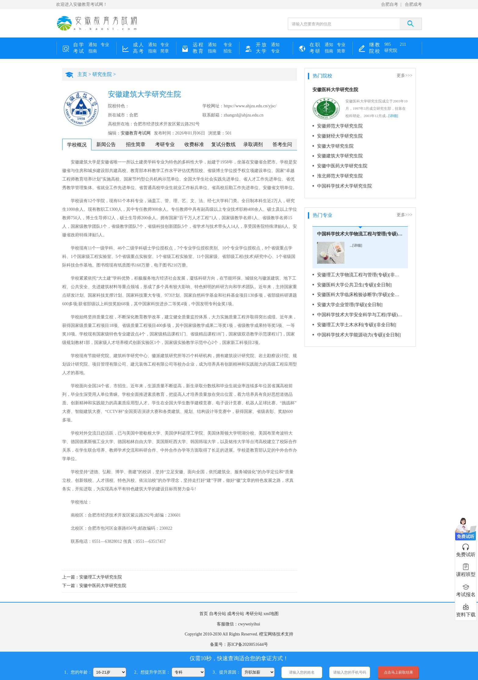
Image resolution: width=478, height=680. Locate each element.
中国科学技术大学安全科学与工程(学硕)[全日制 (360, 312)
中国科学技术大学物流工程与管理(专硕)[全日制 (360, 232)
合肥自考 (389, 4)
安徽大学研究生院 (334, 145)
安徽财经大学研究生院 (338, 135)
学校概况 (76, 144)
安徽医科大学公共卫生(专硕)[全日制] (352, 282)
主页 (82, 74)
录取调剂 (253, 144)
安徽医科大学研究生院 (335, 89)
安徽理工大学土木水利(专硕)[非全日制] (354, 321)
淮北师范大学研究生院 (338, 174)
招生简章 (135, 144)
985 (387, 44)
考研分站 (253, 613)
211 (403, 44)
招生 (227, 51)
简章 (164, 51)
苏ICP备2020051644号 (247, 644)
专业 (105, 44)
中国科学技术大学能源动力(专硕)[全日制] (356, 331)
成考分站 (235, 613)
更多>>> (404, 75)
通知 (92, 44)
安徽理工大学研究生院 (100, 577)
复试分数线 (223, 144)
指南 (92, 51)
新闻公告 (106, 144)
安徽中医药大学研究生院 (102, 585)
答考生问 (282, 144)
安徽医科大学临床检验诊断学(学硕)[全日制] (358, 292)
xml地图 (271, 613)
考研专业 (164, 144)
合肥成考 (413, 4)
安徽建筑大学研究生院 (338, 155)
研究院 (390, 50)
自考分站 (217, 613)
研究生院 (102, 74)
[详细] (393, 116)
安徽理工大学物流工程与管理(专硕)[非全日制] (360, 272)
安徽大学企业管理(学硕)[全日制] (347, 302)
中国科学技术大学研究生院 (342, 184)
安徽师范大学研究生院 (338, 125)
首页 (203, 613)
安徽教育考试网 (136, 133)
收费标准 (194, 144)
